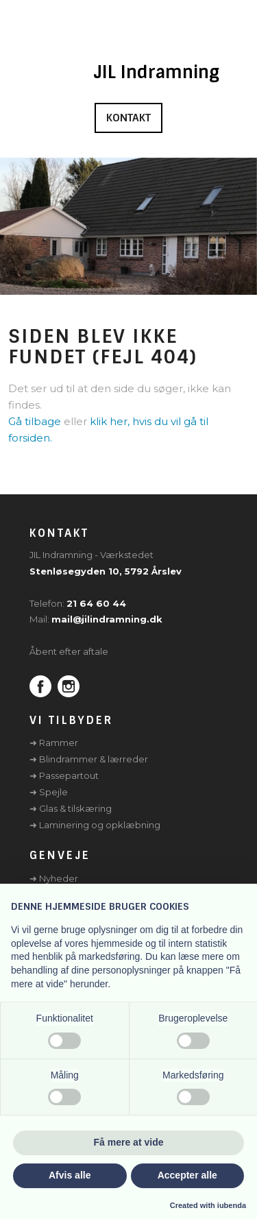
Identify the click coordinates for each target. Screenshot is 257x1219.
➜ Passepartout (64, 775)
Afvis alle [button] (69, 1175)
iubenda (231, 1205)
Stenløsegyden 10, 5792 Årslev (105, 571)
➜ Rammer (53, 742)
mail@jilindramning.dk (106, 619)
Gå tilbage (34, 421)
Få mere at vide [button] (129, 1142)
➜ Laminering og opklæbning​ (94, 824)
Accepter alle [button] (187, 1175)
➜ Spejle (48, 791)
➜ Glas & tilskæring (70, 808)
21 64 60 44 (96, 603)
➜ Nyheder (53, 878)
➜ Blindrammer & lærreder (88, 758)
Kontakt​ (128, 118)
